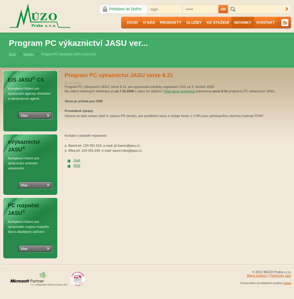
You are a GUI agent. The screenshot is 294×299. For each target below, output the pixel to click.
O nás (149, 22)
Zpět (77, 160)
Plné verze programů (179, 91)
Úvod (132, 22)
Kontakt (265, 22)
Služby (194, 22)
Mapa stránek (257, 275)
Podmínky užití (280, 275)
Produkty (170, 22)
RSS (77, 165)
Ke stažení (218, 22)
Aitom (287, 283)
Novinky (242, 22)
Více (24, 115)
